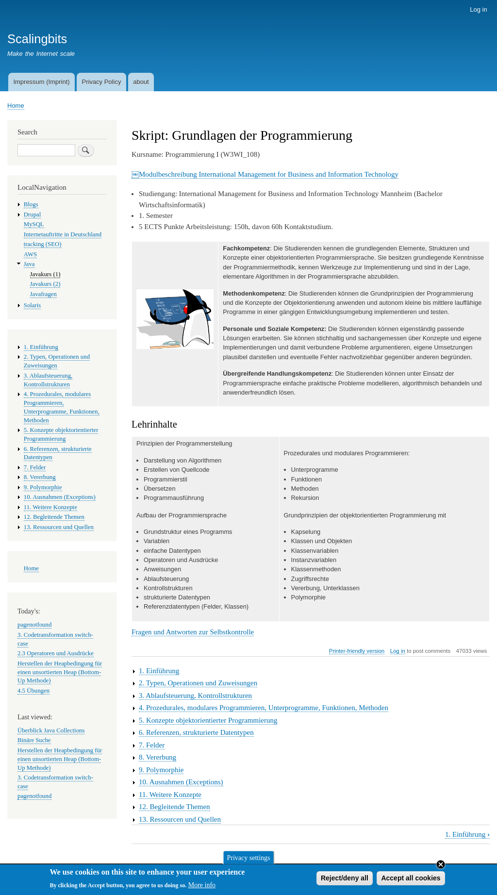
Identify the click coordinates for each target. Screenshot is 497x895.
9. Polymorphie (161, 770)
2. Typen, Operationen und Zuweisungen (198, 683)
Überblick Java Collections (50, 730)
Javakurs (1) (45, 274)
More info (201, 886)
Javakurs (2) (45, 284)
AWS (30, 254)
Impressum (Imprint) (41, 81)
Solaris (32, 305)
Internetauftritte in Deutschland (62, 234)
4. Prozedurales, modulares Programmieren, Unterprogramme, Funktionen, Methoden (263, 708)
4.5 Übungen (33, 690)
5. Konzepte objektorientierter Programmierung (208, 720)
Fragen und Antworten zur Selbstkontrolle (193, 632)
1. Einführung (159, 671)
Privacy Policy (101, 81)
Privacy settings (248, 858)
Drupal (32, 214)
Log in (478, 9)
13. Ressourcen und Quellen (180, 819)
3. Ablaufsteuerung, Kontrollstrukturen (195, 695)
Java (29, 264)
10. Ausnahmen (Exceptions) (181, 782)
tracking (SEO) (43, 244)
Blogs (31, 204)
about (141, 81)
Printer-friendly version (356, 651)
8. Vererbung (157, 757)
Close (441, 866)
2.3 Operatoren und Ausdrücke (55, 653)
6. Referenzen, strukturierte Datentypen (196, 732)
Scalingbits (37, 39)
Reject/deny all (344, 879)
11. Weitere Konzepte (170, 794)
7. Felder (152, 745)
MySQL (34, 224)
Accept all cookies (410, 879)
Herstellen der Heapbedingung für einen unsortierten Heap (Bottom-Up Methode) (59, 672)
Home (15, 105)
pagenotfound (34, 624)
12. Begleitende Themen (174, 807)
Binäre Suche (34, 740)
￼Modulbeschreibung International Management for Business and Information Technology (265, 174)
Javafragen (43, 294)
